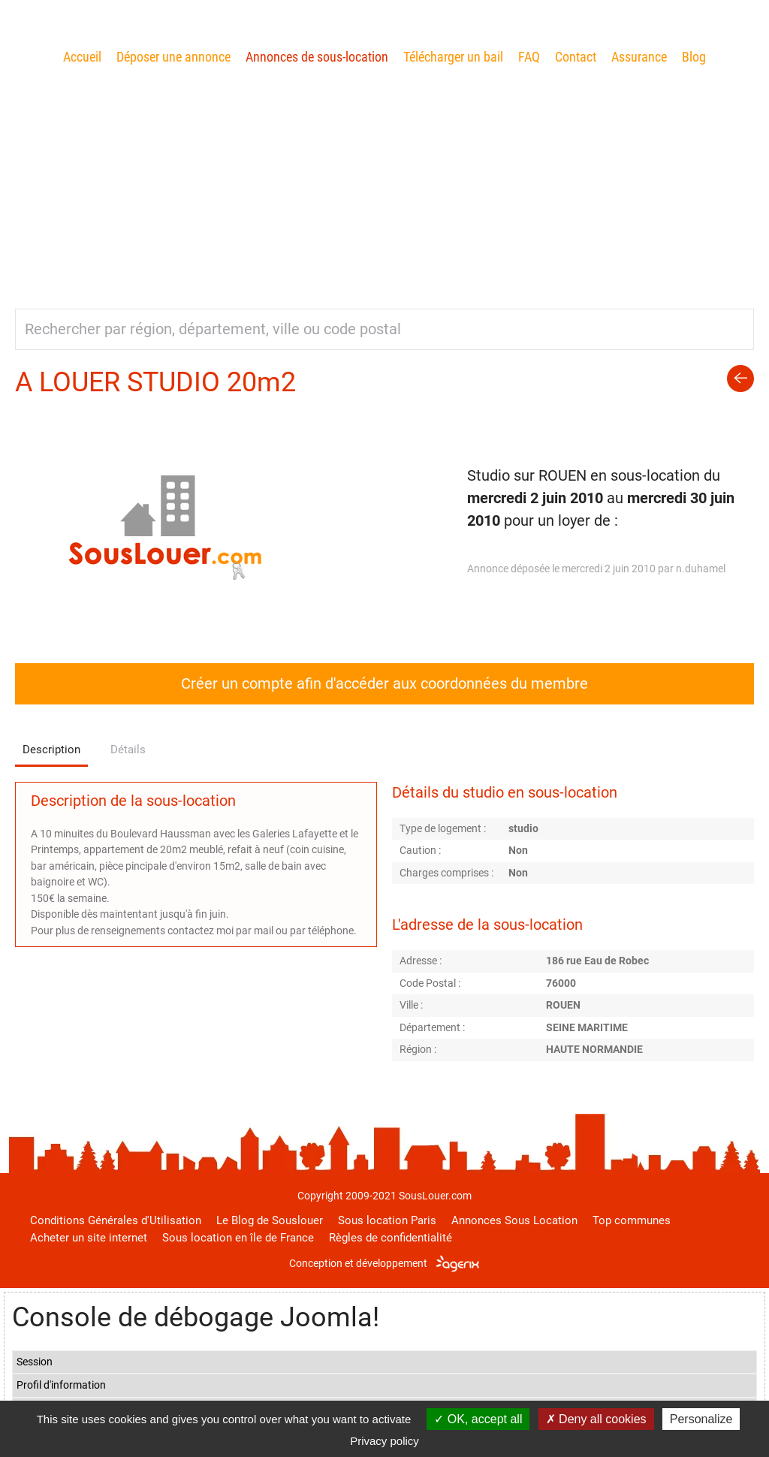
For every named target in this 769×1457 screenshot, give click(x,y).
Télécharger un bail (453, 57)
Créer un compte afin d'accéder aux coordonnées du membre (384, 683)
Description (51, 749)
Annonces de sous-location (317, 57)
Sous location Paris (387, 1220)
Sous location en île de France (238, 1237)
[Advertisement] (384, 181)
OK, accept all (478, 1419)
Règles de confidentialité (390, 1237)
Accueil (82, 57)
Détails (128, 749)
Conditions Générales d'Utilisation (115, 1220)
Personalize (701, 1419)
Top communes (632, 1220)
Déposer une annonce (173, 57)
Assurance (639, 57)
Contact (575, 57)
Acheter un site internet (88, 1237)
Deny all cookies (596, 1419)
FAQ (529, 57)
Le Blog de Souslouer (269, 1220)
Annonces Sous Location (514, 1220)
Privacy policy (384, 1440)
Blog (694, 57)
